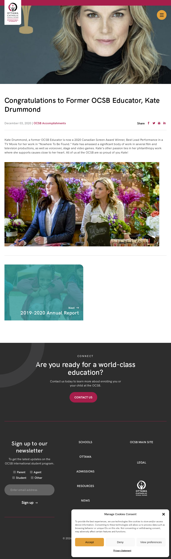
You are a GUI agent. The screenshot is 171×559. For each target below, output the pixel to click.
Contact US (83, 397)
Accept (89, 542)
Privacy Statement (122, 550)
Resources (85, 486)
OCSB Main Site (141, 442)
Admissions (85, 471)
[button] (163, 514)
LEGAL (141, 462)
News (85, 500)
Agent (37, 472)
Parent (21, 472)
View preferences (151, 542)
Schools (85, 442)
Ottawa (85, 456)
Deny (120, 542)
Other (38, 478)
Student (21, 478)
